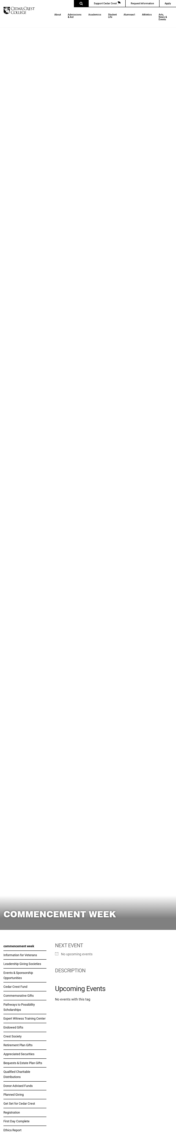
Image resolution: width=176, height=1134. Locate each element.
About (57, 14)
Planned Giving (13, 1094)
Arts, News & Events (163, 17)
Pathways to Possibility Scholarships (19, 1007)
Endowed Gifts (13, 1027)
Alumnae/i (129, 14)
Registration (11, 1112)
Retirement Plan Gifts (17, 1045)
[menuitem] (57, 20)
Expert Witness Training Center (24, 1018)
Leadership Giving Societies (22, 964)
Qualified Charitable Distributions (16, 1074)
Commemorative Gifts (18, 995)
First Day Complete (16, 1121)
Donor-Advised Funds (18, 1086)
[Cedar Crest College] (19, 10)
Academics (94, 14)
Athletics (147, 14)
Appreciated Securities (18, 1054)
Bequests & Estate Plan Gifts (22, 1063)
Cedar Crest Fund (15, 987)
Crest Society (12, 1036)
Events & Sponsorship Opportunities (18, 975)
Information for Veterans (20, 955)
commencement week (18, 946)
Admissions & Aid (74, 15)
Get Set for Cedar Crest (19, 1103)
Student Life (112, 15)
